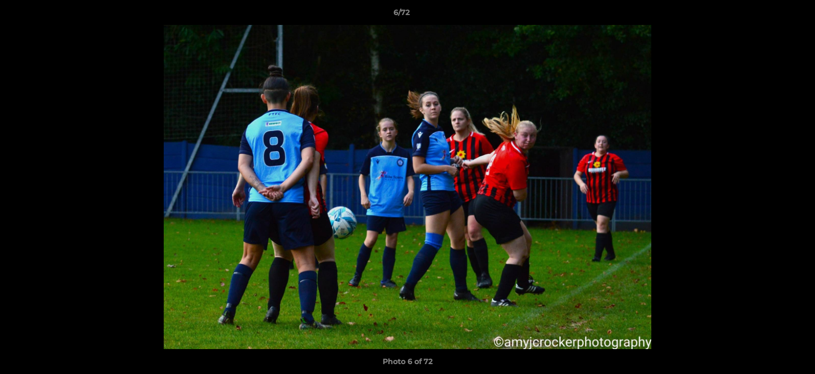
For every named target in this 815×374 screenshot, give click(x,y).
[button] (771, 15)
